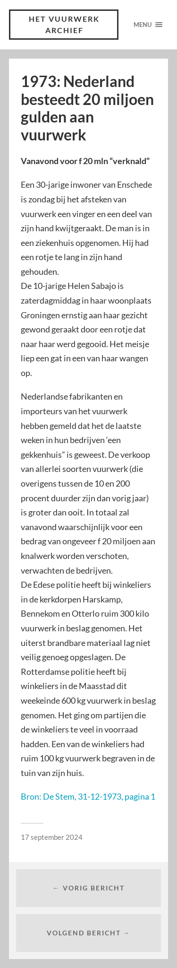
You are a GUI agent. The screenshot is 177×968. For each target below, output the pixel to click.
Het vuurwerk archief (64, 24)
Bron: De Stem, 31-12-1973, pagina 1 (88, 796)
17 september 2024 (52, 837)
